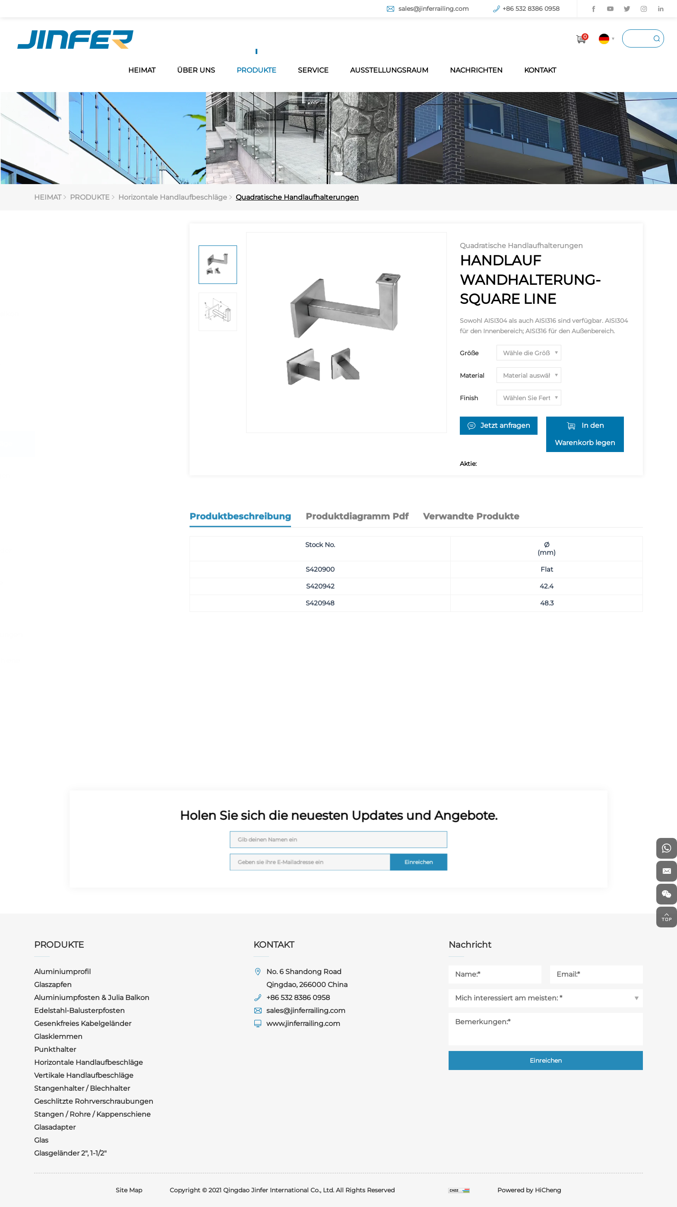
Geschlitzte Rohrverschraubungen (104, 635)
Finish (469, 398)
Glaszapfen (63, 288)
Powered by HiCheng (529, 1190)
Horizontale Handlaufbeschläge (172, 197)
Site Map (129, 1190)
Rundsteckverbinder (87, 530)
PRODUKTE (256, 70)
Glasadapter (65, 686)
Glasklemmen (69, 392)
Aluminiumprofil (73, 262)
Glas (52, 712)
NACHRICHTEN (476, 70)
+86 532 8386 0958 (531, 9)
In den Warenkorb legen (585, 434)
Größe (469, 353)
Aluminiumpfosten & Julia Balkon (102, 314)
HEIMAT (141, 70)
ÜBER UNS (196, 70)
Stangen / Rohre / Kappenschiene (103, 660)
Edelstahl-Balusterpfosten (90, 340)
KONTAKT (540, 70)
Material (472, 375)
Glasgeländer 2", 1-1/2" (81, 738)
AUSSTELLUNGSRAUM (389, 70)
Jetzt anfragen (505, 425)
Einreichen (394, 855)
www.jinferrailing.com (303, 1023)
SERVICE (313, 70)
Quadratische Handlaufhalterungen (297, 197)
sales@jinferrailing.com (434, 9)
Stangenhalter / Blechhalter (93, 609)
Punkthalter (66, 418)
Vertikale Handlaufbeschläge (94, 583)
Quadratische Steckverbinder (102, 551)
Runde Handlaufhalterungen (101, 475)
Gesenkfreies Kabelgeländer (93, 366)
